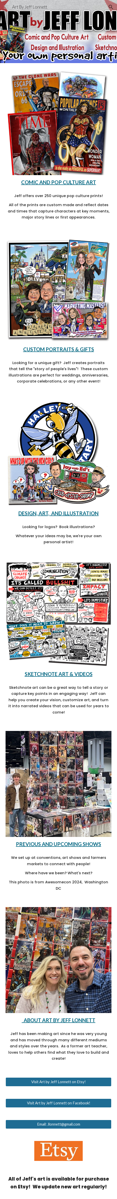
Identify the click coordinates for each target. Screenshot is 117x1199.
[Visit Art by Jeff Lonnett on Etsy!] (58, 1081)
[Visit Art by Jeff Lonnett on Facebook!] (58, 1103)
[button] (6, 7)
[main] (58, 182)
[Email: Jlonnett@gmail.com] (58, 1124)
